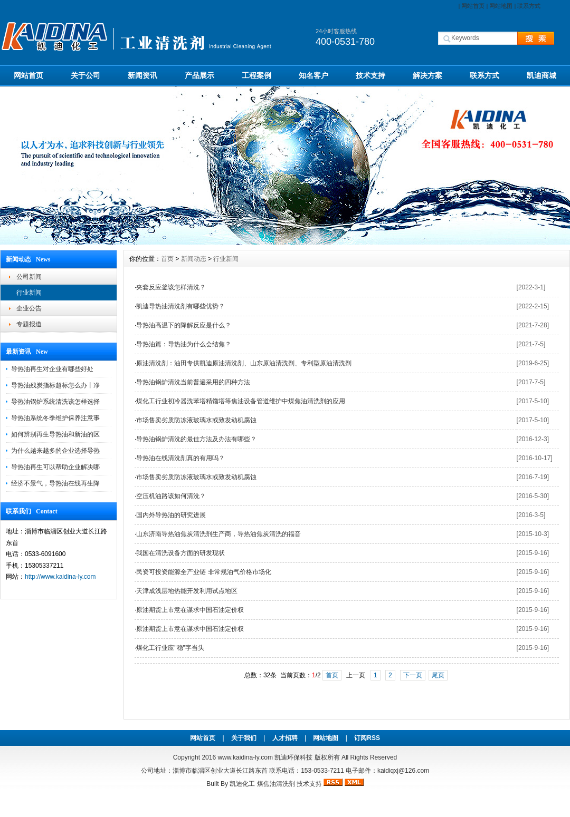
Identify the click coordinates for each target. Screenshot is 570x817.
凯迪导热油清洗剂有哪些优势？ (180, 306)
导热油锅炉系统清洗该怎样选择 (55, 401)
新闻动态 (193, 258)
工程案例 (256, 75)
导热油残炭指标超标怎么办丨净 (55, 385)
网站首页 (472, 6)
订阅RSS (367, 738)
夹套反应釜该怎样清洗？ (171, 287)
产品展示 (199, 75)
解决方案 (427, 75)
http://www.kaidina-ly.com (60, 576)
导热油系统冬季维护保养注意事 (55, 418)
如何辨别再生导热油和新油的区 (55, 434)
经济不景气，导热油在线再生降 (55, 483)
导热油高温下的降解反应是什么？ (183, 325)
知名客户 (313, 75)
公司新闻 (29, 276)
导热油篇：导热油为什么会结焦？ (183, 344)
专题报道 (29, 324)
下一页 (412, 675)
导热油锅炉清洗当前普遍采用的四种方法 (193, 382)
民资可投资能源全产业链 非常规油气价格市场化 (203, 572)
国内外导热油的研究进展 (171, 515)
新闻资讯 (142, 75)
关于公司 (85, 75)
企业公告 (29, 308)
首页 (167, 258)
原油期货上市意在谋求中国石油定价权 (190, 610)
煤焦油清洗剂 (276, 783)
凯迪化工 (242, 783)
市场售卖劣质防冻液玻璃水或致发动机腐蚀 (196, 420)
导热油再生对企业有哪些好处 (52, 369)
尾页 (438, 675)
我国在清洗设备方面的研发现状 (180, 553)
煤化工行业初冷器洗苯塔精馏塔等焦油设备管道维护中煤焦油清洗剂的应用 (240, 401)
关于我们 (243, 738)
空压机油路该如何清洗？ (171, 496)
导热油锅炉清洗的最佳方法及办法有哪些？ (196, 439)
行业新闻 (29, 292)
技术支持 (370, 75)
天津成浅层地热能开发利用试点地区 (187, 591)
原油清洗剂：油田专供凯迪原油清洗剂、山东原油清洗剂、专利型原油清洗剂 (244, 363)
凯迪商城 (541, 75)
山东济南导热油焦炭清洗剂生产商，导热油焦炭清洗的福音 (218, 534)
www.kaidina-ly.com (244, 757)
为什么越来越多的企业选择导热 (55, 450)
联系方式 (528, 6)
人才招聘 (285, 738)
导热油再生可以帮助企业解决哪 (55, 467)
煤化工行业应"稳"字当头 (170, 647)
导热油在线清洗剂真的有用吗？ (180, 458)
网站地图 (500, 6)
